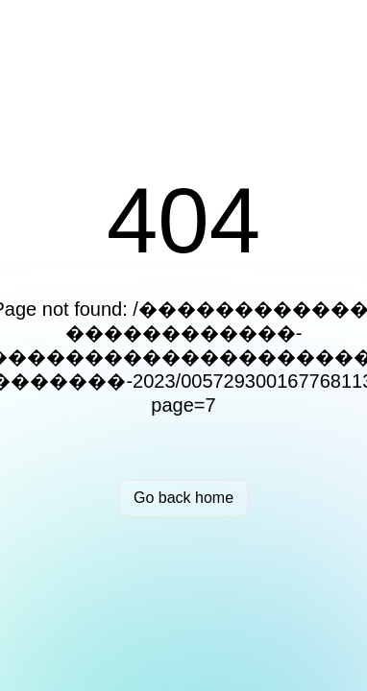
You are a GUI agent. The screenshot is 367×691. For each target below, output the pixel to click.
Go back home (183, 497)
